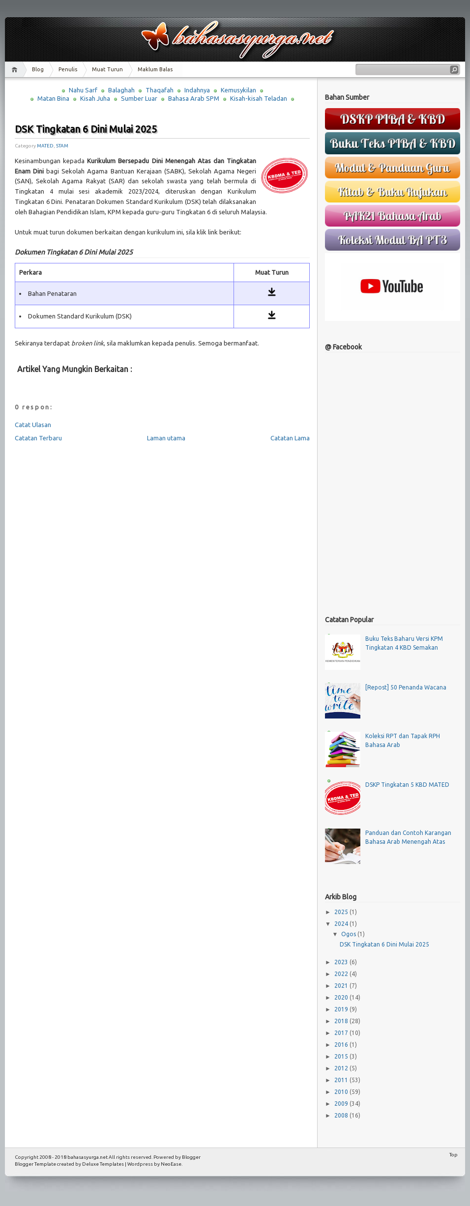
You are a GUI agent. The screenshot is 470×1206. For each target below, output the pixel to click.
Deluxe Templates (103, 1164)
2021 (342, 985)
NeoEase (171, 1164)
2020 (342, 997)
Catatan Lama (290, 437)
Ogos (349, 934)
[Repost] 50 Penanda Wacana (405, 687)
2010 (342, 1092)
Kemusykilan (238, 89)
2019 (342, 1009)
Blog (38, 69)
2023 (342, 962)
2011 (342, 1080)
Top (453, 1154)
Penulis (68, 69)
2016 (342, 1044)
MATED (45, 145)
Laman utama (166, 437)
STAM (62, 145)
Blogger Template (35, 1164)
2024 (342, 923)
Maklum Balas (155, 69)
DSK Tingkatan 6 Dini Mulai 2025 (86, 129)
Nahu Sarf (83, 89)
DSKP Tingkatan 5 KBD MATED (407, 784)
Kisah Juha (95, 98)
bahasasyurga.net (87, 1157)
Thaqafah (160, 89)
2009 (342, 1103)
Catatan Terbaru (38, 437)
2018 (342, 1021)
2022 (342, 974)
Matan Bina (53, 98)
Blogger (191, 1157)
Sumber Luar (139, 98)
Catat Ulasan (33, 424)
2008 (342, 1115)
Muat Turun (107, 69)
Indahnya (197, 89)
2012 (342, 1068)
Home (16, 69)
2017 (342, 1033)
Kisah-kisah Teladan (258, 98)
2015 (342, 1056)
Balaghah (121, 89)
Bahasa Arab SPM (193, 98)
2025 (342, 912)
